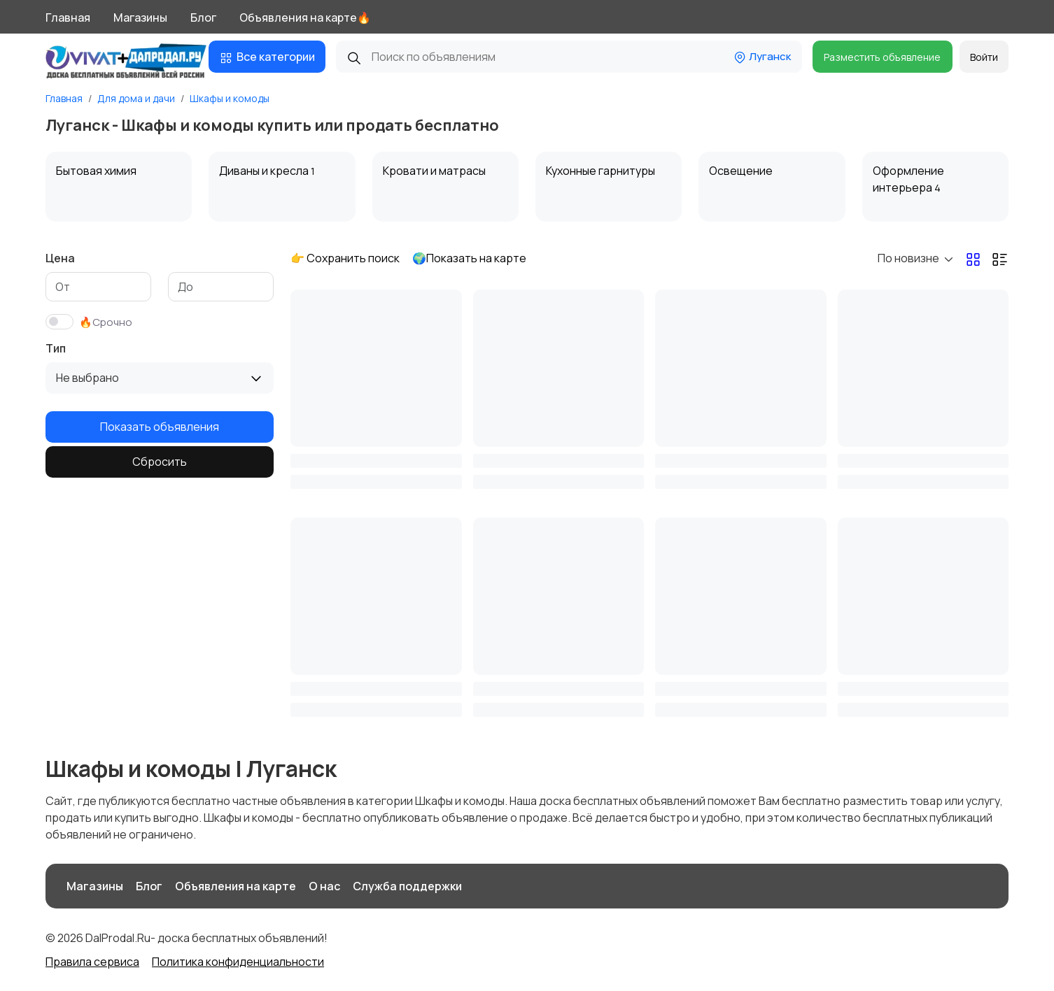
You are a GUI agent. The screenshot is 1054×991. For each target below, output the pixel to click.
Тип (55, 348)
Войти (984, 57)
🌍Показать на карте (469, 258)
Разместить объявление (882, 57)
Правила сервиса (92, 961)
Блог (203, 17)
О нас (324, 886)
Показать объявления (159, 426)
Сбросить (159, 461)
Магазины (140, 17)
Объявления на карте (235, 886)
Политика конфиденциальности (238, 961)
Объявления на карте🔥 (305, 17)
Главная (67, 17)
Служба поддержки (407, 886)
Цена (60, 258)
